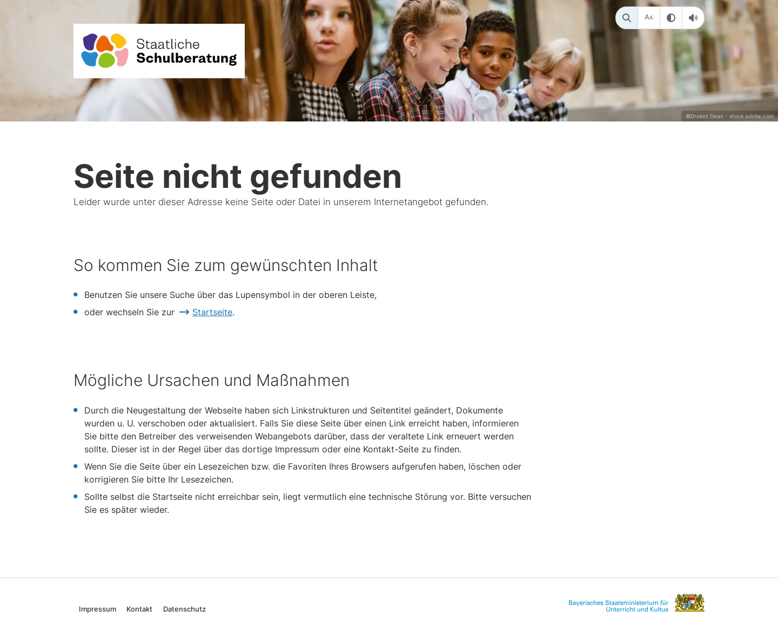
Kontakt (139, 609)
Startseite (212, 312)
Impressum (97, 609)
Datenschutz (184, 609)
